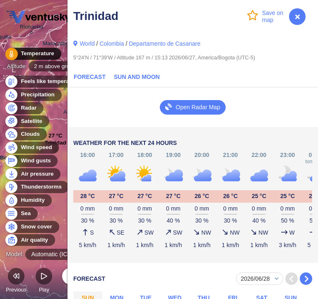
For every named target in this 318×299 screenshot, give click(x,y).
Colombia (111, 43)
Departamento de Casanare (164, 43)
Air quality (29, 240)
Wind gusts (31, 161)
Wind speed (31, 148)
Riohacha (31, 28)
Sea (21, 214)
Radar (24, 108)
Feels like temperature (45, 82)
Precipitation (33, 95)
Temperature (32, 54)
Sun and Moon (137, 77)
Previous (16, 281)
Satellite (26, 121)
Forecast (90, 77)
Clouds (25, 134)
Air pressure (32, 174)
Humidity (28, 200)
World (87, 43)
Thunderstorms (36, 187)
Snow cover (31, 227)
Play (44, 281)
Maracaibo (56, 44)
